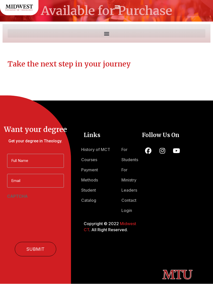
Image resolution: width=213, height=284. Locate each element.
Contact (128, 200)
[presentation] (45, 210)
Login (126, 210)
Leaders (129, 190)
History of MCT (95, 149)
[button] (117, 7)
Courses (89, 159)
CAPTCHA (17, 196)
